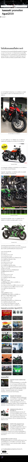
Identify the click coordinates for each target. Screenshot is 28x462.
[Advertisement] (14, 32)
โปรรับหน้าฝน (5, 453)
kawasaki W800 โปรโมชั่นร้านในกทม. (9, 438)
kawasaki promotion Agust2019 (12, 12)
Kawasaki (3, 16)
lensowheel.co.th (9, 449)
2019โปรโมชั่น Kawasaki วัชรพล (17, 424)
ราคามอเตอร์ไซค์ (9, 459)
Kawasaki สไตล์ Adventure (15, 395)
